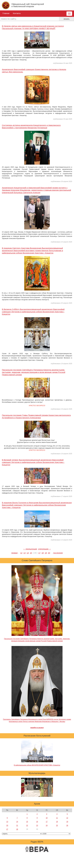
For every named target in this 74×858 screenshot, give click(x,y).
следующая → (44, 549)
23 (37, 825)
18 (42, 553)
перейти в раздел (37, 728)
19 (46, 553)
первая (14, 553)
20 (49, 553)
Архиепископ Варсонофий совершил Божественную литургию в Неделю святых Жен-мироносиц (34, 70)
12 (21, 553)
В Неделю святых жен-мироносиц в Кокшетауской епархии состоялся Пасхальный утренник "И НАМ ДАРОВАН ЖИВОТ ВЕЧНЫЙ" (33, 27)
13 (24, 553)
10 (46, 818)
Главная (6, 13)
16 (37, 822)
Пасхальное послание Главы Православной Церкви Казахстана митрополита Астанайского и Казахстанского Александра (36, 416)
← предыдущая (30, 549)
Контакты (17, 13)
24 (46, 825)
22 (27, 825)
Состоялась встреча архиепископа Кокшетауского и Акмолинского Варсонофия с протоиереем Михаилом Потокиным (31, 126)
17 (39, 553)
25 (57, 825)
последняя (58, 553)
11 (57, 818)
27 (7, 829)
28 (17, 829)
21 (17, 825)
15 (31, 553)
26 (67, 825)
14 (28, 553)
